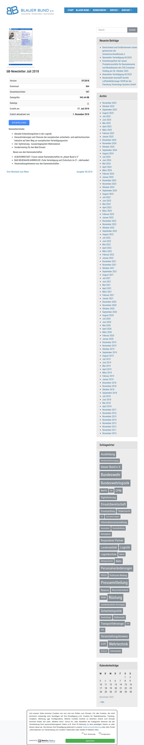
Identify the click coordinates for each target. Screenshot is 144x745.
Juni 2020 (106, 322)
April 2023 (107, 207)
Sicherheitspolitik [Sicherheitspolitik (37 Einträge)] (111, 611)
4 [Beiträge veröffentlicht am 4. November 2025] (105, 681)
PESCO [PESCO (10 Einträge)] (104, 575)
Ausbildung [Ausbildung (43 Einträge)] (108, 454)
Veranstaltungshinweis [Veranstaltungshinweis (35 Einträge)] (114, 636)
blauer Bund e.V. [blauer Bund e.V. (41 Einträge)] (111, 467)
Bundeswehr (99, 10)
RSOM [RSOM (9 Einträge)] (103, 597)
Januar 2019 (107, 379)
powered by (33, 740)
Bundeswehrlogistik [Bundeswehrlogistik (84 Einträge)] (115, 483)
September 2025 (109, 109)
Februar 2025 (108, 133)
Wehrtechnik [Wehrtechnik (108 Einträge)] (118, 644)
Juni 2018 (106, 399)
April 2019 (107, 369)
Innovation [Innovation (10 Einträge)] (105, 528)
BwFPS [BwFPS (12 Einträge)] (104, 490)
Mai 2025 (106, 123)
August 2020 (108, 315)
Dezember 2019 (109, 342)
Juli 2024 (106, 157)
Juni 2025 (106, 119)
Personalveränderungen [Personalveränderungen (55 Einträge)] (116, 568)
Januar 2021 (107, 298)
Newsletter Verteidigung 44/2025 (117, 57)
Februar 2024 (108, 173)
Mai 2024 (106, 163)
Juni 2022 (106, 241)
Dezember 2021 (109, 261)
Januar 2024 (107, 177)
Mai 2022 (106, 244)
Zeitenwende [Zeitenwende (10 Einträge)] (115, 651)
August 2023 (108, 194)
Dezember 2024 (109, 140)
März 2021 (107, 291)
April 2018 (107, 406)
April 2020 (107, 328)
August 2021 (108, 275)
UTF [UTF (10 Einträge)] (102, 630)
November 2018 (109, 386)
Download (19, 122)
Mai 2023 (106, 204)
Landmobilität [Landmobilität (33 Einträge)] (109, 547)
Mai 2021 (106, 285)
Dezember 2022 (109, 221)
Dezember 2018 (109, 382)
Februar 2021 (108, 295)
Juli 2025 (106, 116)
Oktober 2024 (108, 146)
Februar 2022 (108, 254)
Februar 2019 (108, 376)
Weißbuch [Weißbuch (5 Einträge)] (104, 651)
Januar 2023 (107, 217)
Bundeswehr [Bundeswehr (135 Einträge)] (110, 474)
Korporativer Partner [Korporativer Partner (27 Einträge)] (112, 540)
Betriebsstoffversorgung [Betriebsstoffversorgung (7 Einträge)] (110, 461)
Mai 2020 (106, 325)
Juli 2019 (106, 359)
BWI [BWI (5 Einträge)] (111, 491)
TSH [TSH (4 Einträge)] (128, 624)
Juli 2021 (106, 278)
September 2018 (109, 393)
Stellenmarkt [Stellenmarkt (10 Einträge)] (119, 617)
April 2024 (107, 167)
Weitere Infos (93, 730)
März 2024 (107, 170)
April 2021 (107, 288)
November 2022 (109, 224)
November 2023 (109, 183)
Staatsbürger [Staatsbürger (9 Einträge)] (106, 617)
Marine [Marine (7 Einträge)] (121, 554)
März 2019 (107, 372)
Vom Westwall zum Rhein (18, 171)
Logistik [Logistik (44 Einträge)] (125, 547)
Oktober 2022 (108, 227)
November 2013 (109, 423)
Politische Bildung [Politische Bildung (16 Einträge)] (118, 575)
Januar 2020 (107, 339)
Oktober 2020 (108, 308)
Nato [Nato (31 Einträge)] (118, 561)
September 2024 (109, 150)
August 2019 (108, 355)
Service (114, 10)
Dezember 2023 (109, 180)
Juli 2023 (106, 197)
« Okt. (102, 702)
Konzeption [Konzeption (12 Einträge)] (106, 534)
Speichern (90, 741)
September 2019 (109, 352)
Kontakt (126, 10)
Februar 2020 (108, 335)
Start (71, 10)
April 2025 (107, 126)
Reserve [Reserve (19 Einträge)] (105, 590)
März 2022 (107, 251)
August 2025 (108, 113)
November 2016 (109, 413)
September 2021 (109, 271)
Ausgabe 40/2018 (84, 171)
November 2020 (109, 305)
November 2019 (109, 345)
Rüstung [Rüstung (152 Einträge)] (115, 597)
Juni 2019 (106, 362)
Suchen (132, 30)
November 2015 (109, 416)
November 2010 (109, 433)
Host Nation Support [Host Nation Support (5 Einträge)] (112, 517)
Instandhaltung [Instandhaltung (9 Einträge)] (118, 528)
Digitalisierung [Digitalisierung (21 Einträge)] (108, 497)
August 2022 (108, 234)
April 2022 (107, 248)
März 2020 (107, 332)
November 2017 (109, 409)
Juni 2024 (106, 160)
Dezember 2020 (109, 302)
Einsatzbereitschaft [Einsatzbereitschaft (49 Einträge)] (113, 504)
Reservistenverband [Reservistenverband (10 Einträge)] (120, 590)
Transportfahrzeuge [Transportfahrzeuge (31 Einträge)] (112, 623)
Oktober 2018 (108, 389)
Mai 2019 (106, 366)
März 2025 (107, 130)
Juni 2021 (106, 281)
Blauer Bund (82, 10)
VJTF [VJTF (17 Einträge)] (103, 644)
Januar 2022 (107, 258)
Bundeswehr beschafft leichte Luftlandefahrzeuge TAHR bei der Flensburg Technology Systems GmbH (119, 81)
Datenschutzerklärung (92, 727)
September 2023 (109, 190)
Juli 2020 (106, 318)
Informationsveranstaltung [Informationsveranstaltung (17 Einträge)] (114, 522)
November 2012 (109, 426)
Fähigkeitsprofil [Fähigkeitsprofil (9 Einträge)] (124, 511)
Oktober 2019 (108, 349)
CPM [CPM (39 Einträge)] (118, 490)
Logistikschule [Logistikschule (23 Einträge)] (108, 554)
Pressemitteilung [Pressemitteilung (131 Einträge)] (114, 582)
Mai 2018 (106, 403)
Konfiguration (105, 734)
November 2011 (109, 430)
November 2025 (109, 103)
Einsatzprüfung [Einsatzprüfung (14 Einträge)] (108, 511)
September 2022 (109, 231)
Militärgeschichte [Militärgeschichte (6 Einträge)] (107, 561)
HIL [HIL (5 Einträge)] (102, 517)
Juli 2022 (106, 237)
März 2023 (107, 210)
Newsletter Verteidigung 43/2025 (117, 74)
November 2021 (109, 264)
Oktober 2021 (108, 268)
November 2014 (109, 420)
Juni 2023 (106, 200)
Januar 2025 (107, 136)
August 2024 (108, 153)
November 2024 (109, 143)
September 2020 (109, 312)
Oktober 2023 (108, 187)
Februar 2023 (108, 214)
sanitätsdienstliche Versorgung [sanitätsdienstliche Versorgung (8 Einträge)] (113, 605)
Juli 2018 (106, 396)
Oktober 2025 (108, 106)
